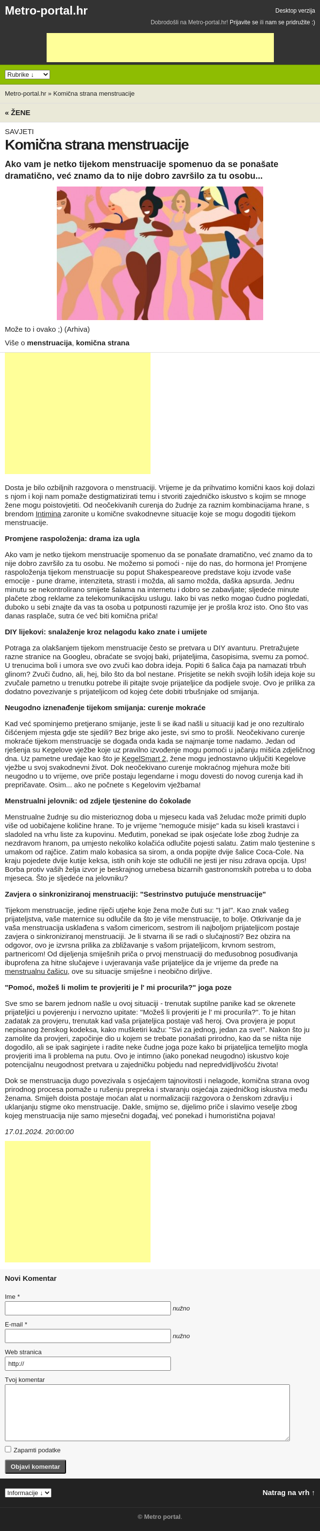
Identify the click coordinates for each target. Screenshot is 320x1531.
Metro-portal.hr (46, 10)
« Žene (18, 112)
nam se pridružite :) (290, 22)
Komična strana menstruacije (94, 93)
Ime (12, 1296)
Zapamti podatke (33, 1450)
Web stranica (23, 1352)
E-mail (16, 1324)
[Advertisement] (160, 47)
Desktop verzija (295, 10)
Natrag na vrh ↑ (289, 1492)
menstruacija (49, 343)
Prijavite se (244, 22)
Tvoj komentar (25, 1379)
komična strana (102, 343)
